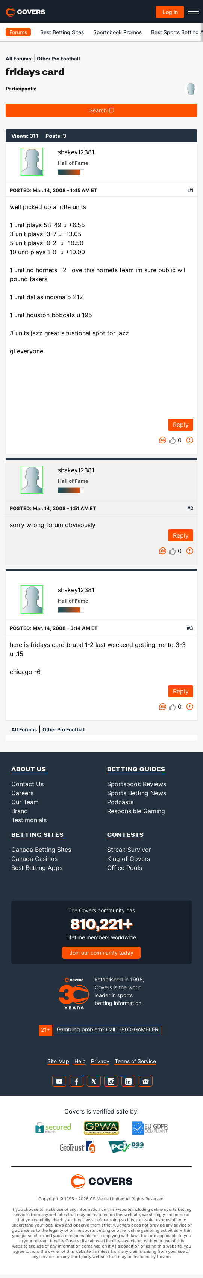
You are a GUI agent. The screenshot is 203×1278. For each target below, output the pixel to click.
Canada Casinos (34, 858)
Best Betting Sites (62, 32)
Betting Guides (136, 768)
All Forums (18, 59)
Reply (181, 424)
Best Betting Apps (36, 867)
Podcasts (120, 802)
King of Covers (128, 858)
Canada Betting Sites (41, 849)
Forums (18, 32)
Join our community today (101, 952)
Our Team (25, 802)
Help (80, 1061)
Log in (170, 12)
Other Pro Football (58, 59)
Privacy (100, 1061)
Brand (19, 811)
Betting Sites (37, 834)
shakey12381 (76, 152)
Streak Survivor (129, 849)
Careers (22, 793)
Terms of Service (135, 1061)
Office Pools (124, 867)
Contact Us (27, 784)
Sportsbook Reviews (136, 784)
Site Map (58, 1061)
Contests (125, 834)
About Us (28, 768)
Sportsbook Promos (117, 32)
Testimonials (29, 820)
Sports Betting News (136, 793)
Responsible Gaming (136, 811)
